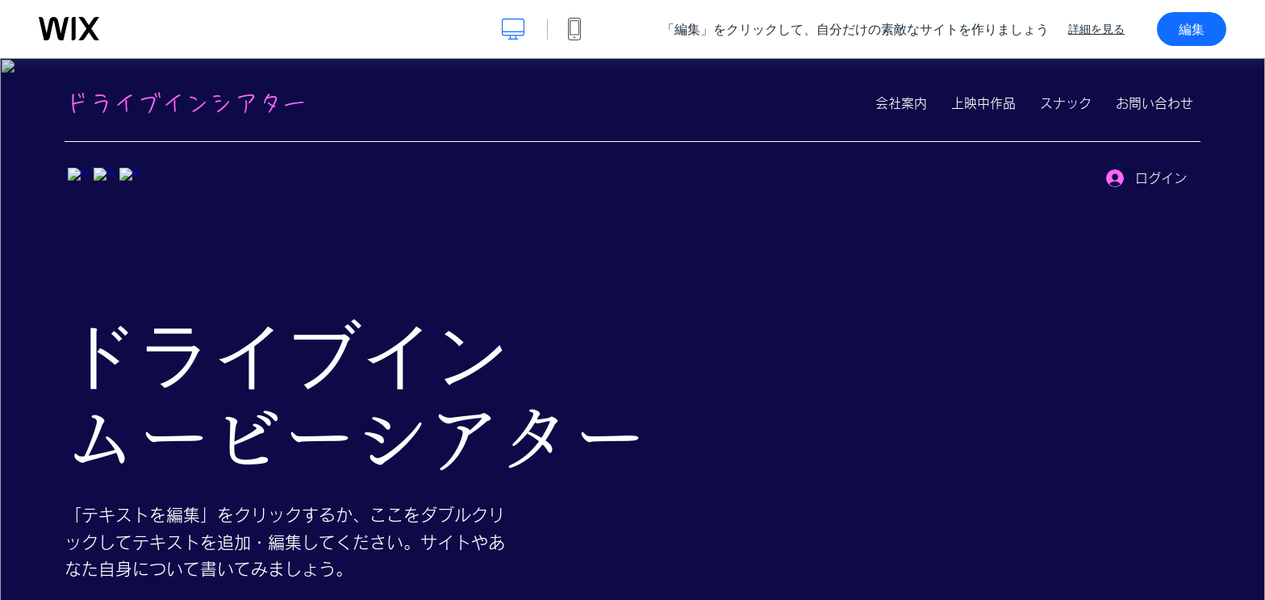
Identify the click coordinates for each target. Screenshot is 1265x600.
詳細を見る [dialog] (1096, 29)
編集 (1191, 29)
